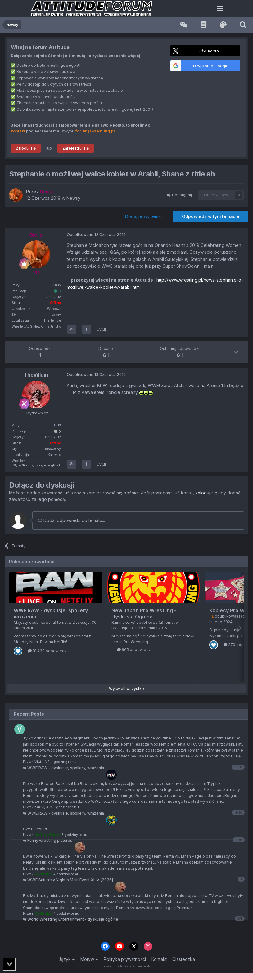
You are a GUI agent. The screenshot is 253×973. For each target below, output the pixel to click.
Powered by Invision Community (126, 966)
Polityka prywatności (125, 959)
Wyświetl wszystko (126, 688)
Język (66, 959)
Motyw (89, 959)
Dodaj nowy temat (143, 216)
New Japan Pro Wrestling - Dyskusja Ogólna (143, 613)
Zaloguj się (26, 148)
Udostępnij (179, 195)
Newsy (73, 198)
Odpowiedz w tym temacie (210, 216)
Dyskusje (81, 622)
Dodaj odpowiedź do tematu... (71, 520)
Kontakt (159, 959)
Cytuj (101, 329)
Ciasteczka (183, 959)
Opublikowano (96, 234)
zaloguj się (206, 492)
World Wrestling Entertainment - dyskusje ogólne (70, 919)
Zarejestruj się (75, 148)
